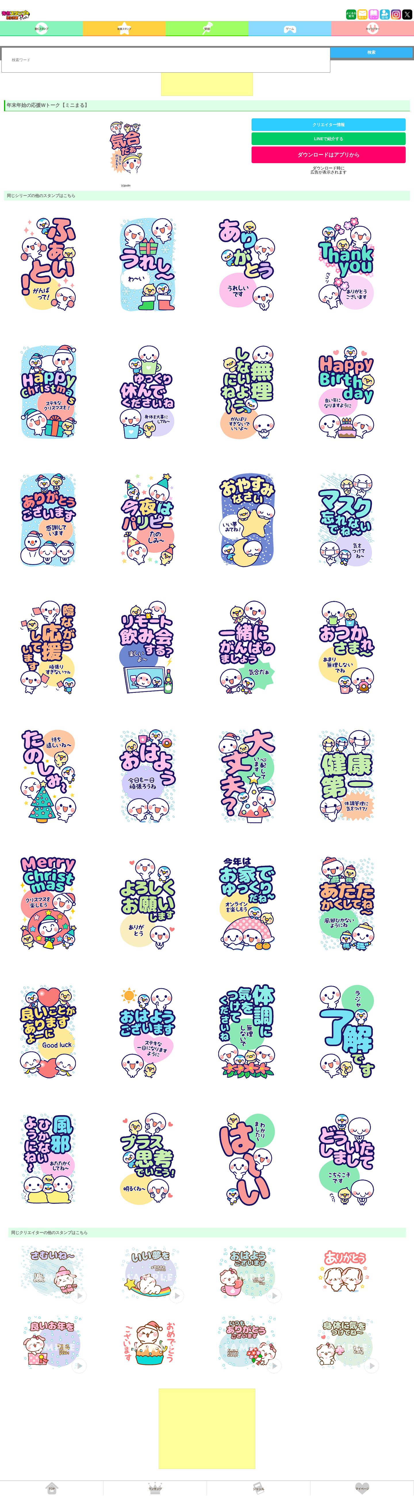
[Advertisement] (207, 81)
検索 (371, 52)
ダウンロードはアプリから (329, 155)
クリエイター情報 (329, 124)
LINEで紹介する (328, 138)
